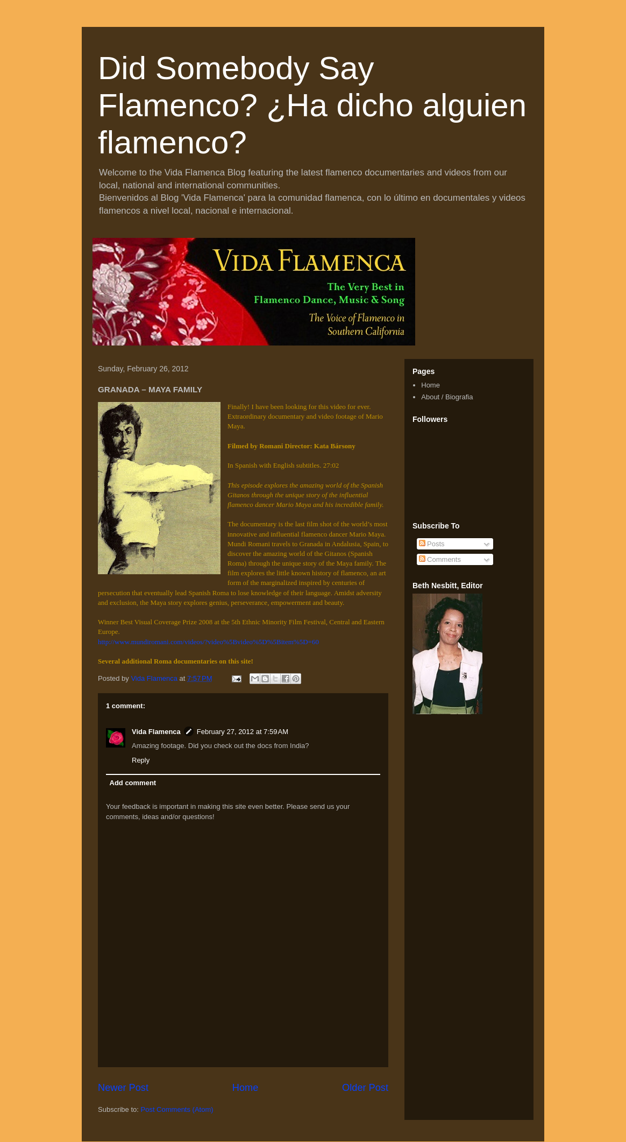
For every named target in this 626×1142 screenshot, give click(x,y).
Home (245, 1087)
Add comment (133, 783)
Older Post (365, 1087)
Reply (141, 760)
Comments (440, 559)
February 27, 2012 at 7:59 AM (242, 732)
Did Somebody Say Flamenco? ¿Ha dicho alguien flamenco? (312, 105)
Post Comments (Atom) (177, 1109)
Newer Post (123, 1087)
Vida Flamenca (156, 732)
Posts (432, 544)
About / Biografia (447, 397)
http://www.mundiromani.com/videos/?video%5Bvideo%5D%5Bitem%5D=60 (208, 642)
